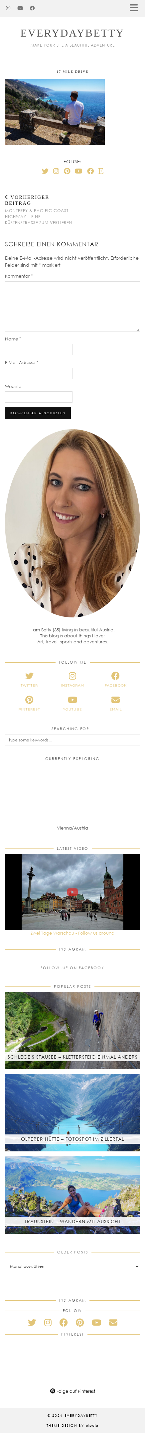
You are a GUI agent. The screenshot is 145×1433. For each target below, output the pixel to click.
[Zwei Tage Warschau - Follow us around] (72, 892)
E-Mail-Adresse (22, 362)
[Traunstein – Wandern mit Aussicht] (72, 1195)
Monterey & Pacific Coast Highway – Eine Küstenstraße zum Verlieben (38, 209)
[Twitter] (45, 171)
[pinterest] (29, 703)
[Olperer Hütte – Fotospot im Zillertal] (72, 1112)
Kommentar (19, 276)
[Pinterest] (67, 171)
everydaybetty (72, 33)
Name (13, 338)
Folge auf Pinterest (72, 1391)
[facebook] (115, 679)
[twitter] (29, 679)
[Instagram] (8, 8)
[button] (136, 8)
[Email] (113, 1322)
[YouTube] (20, 8)
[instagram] (72, 679)
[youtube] (72, 703)
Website (13, 386)
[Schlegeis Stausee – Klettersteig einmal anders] (72, 1030)
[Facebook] (32, 8)
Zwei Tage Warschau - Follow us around (72, 933)
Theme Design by (72, 1425)
